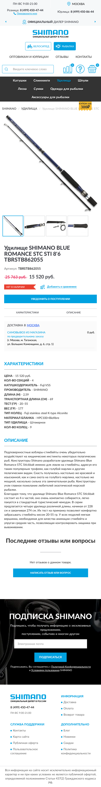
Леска (22, 89)
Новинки (69, 736)
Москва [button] (33, 325)
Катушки (19, 80)
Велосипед (41, 46)
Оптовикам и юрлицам (29, 57)
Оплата (69, 708)
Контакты (84, 57)
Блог (67, 730)
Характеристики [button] (27, 312)
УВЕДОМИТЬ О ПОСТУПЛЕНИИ (50, 299)
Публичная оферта (25, 743)
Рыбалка (68, 46)
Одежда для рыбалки (66, 89)
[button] (25, 13)
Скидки (69, 743)
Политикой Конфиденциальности (71, 666)
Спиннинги (42, 80)
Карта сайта (21, 736)
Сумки (38, 89)
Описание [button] (73, 312)
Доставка (70, 702)
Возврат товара (74, 715)
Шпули (83, 80)
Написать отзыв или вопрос (50, 573)
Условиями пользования (45, 670)
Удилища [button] (64, 80)
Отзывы (62, 57)
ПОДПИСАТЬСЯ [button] (50, 657)
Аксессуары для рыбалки (50, 97)
